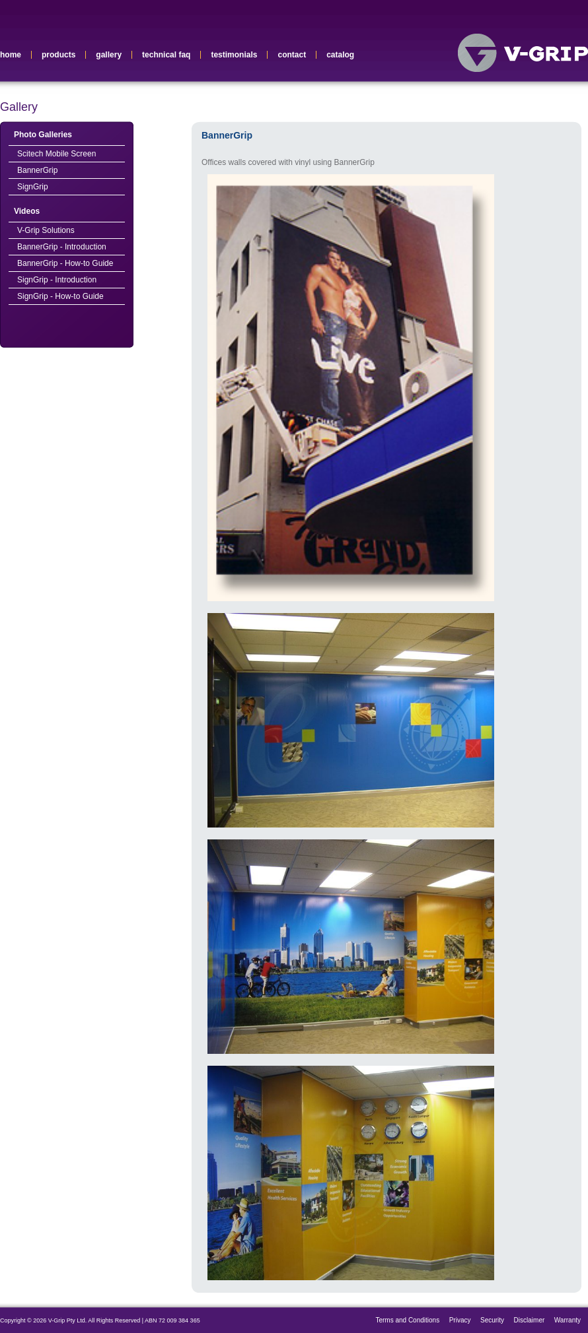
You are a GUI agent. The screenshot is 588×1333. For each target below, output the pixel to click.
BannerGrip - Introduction (61, 246)
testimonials (234, 55)
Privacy (460, 1320)
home (10, 55)
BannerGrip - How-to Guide (65, 263)
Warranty (567, 1320)
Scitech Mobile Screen (56, 153)
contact (291, 55)
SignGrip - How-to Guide (60, 296)
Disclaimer (529, 1320)
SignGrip (32, 186)
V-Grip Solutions (46, 230)
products (58, 55)
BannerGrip (37, 170)
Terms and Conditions (407, 1320)
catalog (340, 55)
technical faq (166, 55)
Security (492, 1320)
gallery (109, 55)
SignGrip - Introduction (56, 279)
